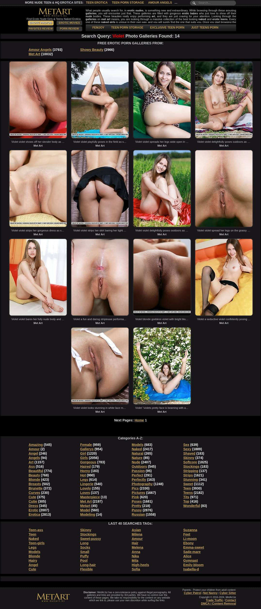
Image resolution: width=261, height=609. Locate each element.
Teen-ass (36, 530)
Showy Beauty (92, 50)
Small (84, 552)
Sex (186, 445)
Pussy (137, 510)
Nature (137, 458)
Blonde (34, 480)
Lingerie (86, 484)
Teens (188, 493)
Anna (136, 552)
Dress (33, 506)
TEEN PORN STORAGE (127, 27)
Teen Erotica (96, 2)
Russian (138, 514)
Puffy (84, 556)
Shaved (189, 453)
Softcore (190, 462)
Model (85, 510)
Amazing (36, 445)
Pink (135, 497)
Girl (83, 453)
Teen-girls (37, 543)
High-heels (140, 565)
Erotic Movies (69, 22)
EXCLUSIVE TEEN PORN (167, 27)
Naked (137, 449)
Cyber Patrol (192, 593)
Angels (34, 458)
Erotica (34, 514)
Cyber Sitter (228, 593)
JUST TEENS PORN (204, 27)
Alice (187, 556)
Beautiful (36, 471)
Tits (186, 497)
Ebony (188, 543)
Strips (188, 475)
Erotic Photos (41, 22)
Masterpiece (90, 497)
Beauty (34, 475)
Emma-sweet (193, 547)
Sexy (187, 449)
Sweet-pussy (90, 539)
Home (139, 420)
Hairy (33, 560)
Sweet (188, 484)
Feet (186, 534)
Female (86, 445)
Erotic (33, 510)
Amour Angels (160, 2)
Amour (34, 449)
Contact (230, 600)
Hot (83, 475)
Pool (84, 560)
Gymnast (190, 560)
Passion (138, 471)
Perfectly (139, 480)
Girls (84, 458)
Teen (187, 488)
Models (137, 445)
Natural (137, 453)
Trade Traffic (214, 600)
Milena (137, 534)
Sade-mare (192, 552)
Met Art (34, 54)
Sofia (136, 569)
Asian (136, 530)
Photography (142, 484)
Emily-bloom (193, 565)
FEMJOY (98, 27)
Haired (85, 466)
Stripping (190, 471)
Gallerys (87, 449)
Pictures (138, 493)
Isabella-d (191, 569)
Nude (136, 462)
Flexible (86, 569)
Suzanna (190, 530)
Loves (85, 493)
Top (186, 501)
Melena (137, 547)
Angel (33, 453)
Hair (135, 543)
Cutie (33, 501)
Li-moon (190, 539)
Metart (85, 506)
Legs (84, 480)
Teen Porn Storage (128, 2)
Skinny (189, 458)
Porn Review (69, 28)
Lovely (85, 488)
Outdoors (139, 466)
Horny (85, 471)
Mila (135, 560)
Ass (32, 466)
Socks (85, 547)
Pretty (136, 506)
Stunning (190, 480)
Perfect (137, 475)
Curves (34, 493)
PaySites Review (41, 28)
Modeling (87, 514)
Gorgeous (88, 462)
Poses (137, 501)
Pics (135, 488)
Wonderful (191, 506)
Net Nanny (210, 593)
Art (31, 462)
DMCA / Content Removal (218, 603)
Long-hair (88, 565)
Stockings (191, 466)
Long (84, 543)
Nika (135, 556)
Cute (32, 497)
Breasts (35, 484)
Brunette (36, 488)
